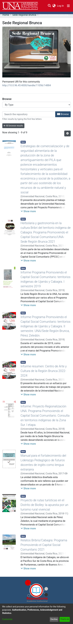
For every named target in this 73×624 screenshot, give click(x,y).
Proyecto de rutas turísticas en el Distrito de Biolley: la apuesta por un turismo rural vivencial (44, 504)
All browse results (13, 125)
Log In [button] (60, 5)
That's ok (64, 619)
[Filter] (28, 114)
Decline (54, 619)
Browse (63, 114)
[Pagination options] (67, 133)
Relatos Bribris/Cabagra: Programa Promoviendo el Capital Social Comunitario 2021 (44, 544)
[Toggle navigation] (68, 6)
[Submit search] (49, 6)
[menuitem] (54, 6)
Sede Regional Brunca (24, 14)
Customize (7, 619)
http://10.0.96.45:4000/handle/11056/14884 (26, 85)
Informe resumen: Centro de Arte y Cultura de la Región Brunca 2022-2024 (44, 370)
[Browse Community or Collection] (36, 105)
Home (5, 14)
